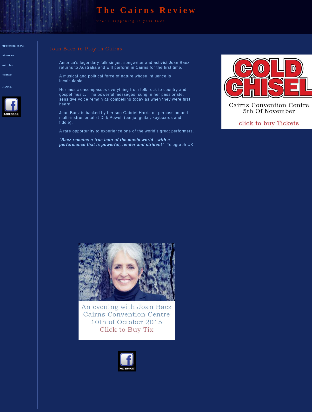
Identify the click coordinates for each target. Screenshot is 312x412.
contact (7, 74)
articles (7, 64)
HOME (7, 86)
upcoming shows (13, 45)
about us (8, 55)
